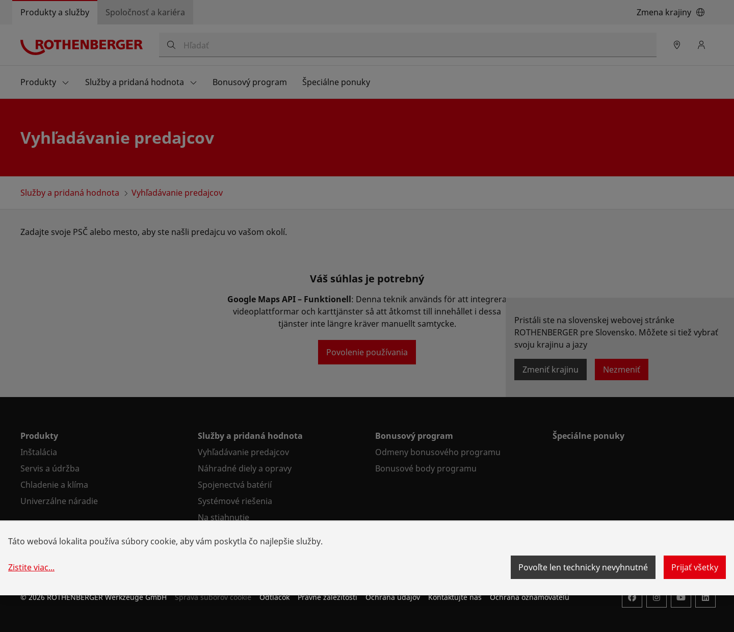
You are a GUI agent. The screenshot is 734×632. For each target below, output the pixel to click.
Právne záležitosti (327, 597)
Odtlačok (274, 597)
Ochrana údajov (392, 597)
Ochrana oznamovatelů (529, 597)
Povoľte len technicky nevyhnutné (583, 567)
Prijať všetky (694, 567)
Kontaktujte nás (455, 597)
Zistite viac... (31, 567)
